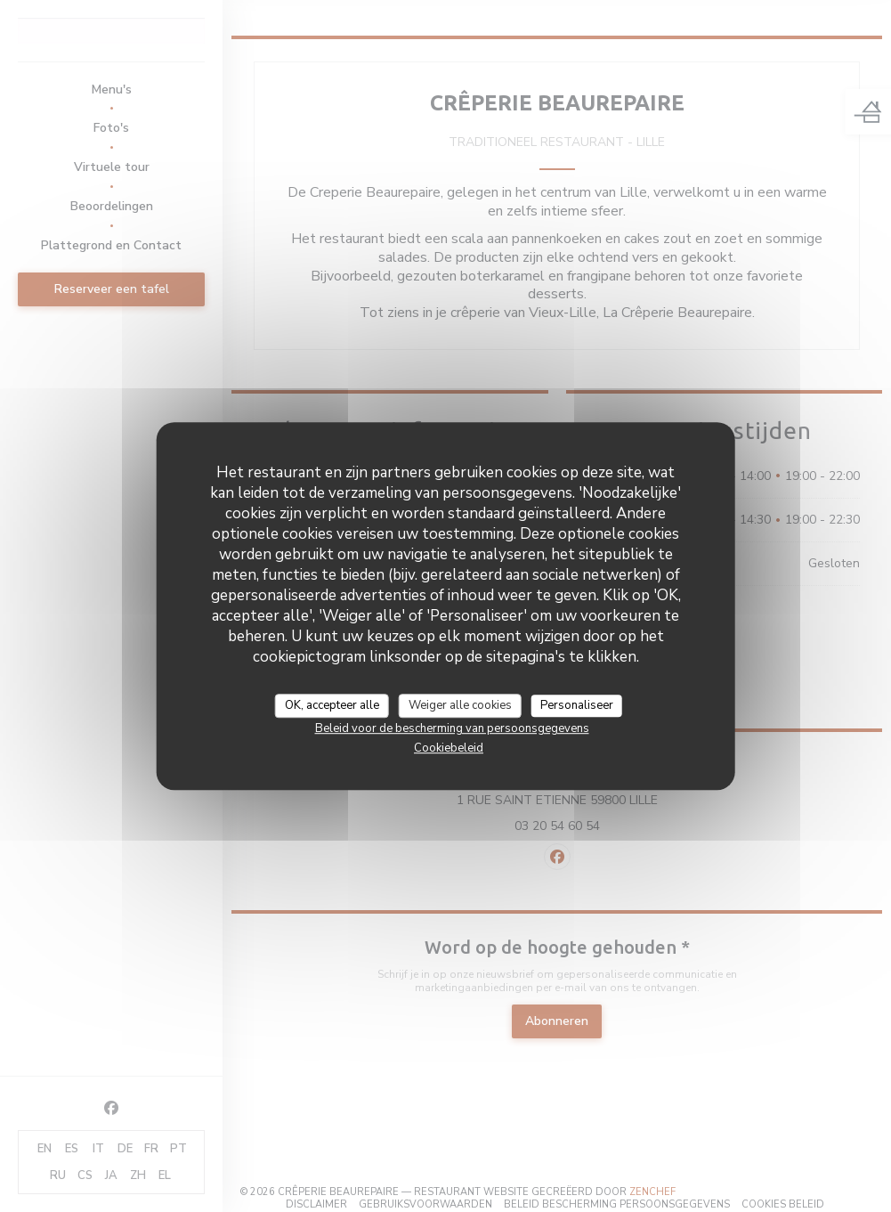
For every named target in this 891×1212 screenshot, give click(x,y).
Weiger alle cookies (460, 705)
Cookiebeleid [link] (448, 748)
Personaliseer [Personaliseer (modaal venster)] (576, 705)
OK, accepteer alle (332, 705)
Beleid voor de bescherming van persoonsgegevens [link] (452, 728)
